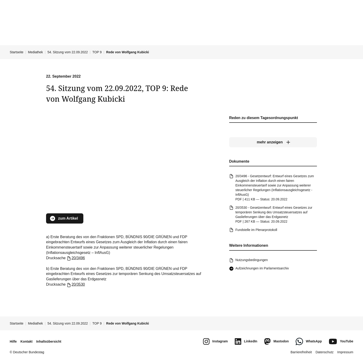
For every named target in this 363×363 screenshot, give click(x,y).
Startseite (16, 52)
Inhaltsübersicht (48, 341)
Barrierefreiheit (301, 352)
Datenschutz (325, 352)
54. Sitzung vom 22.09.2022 (67, 52)
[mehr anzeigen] (273, 142)
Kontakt (26, 341)
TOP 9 (97, 52)
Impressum (345, 352)
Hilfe (13, 341)
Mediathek (35, 52)
